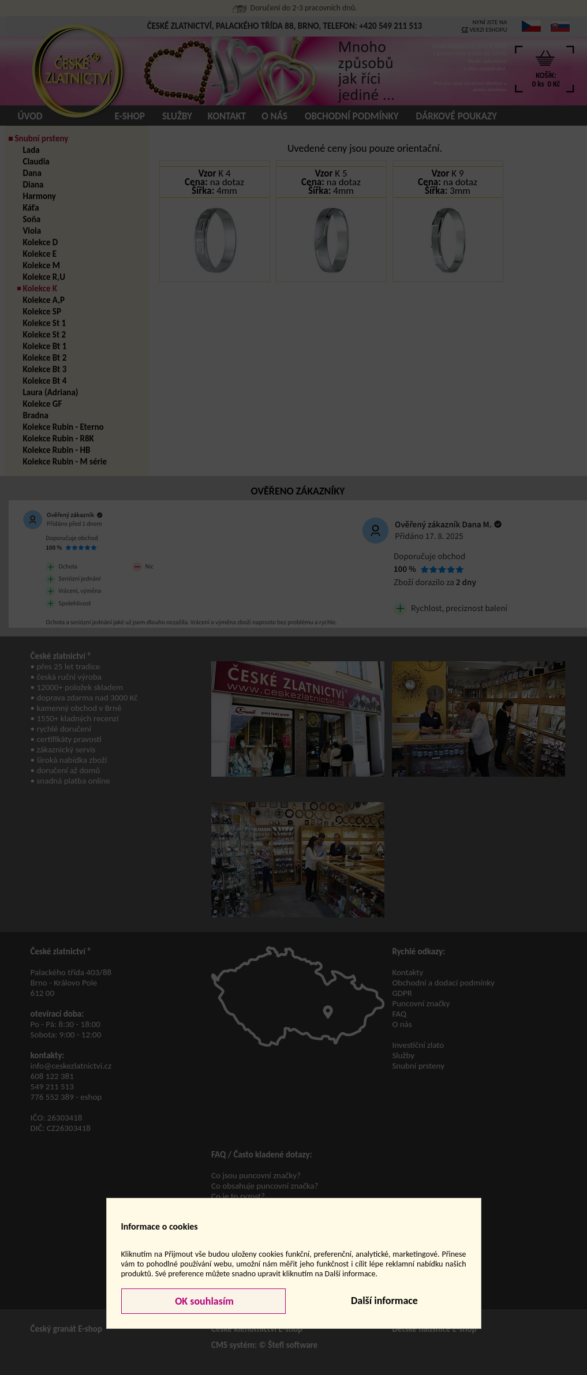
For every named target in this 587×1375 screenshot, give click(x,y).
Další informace (384, 1300)
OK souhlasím (203, 1301)
